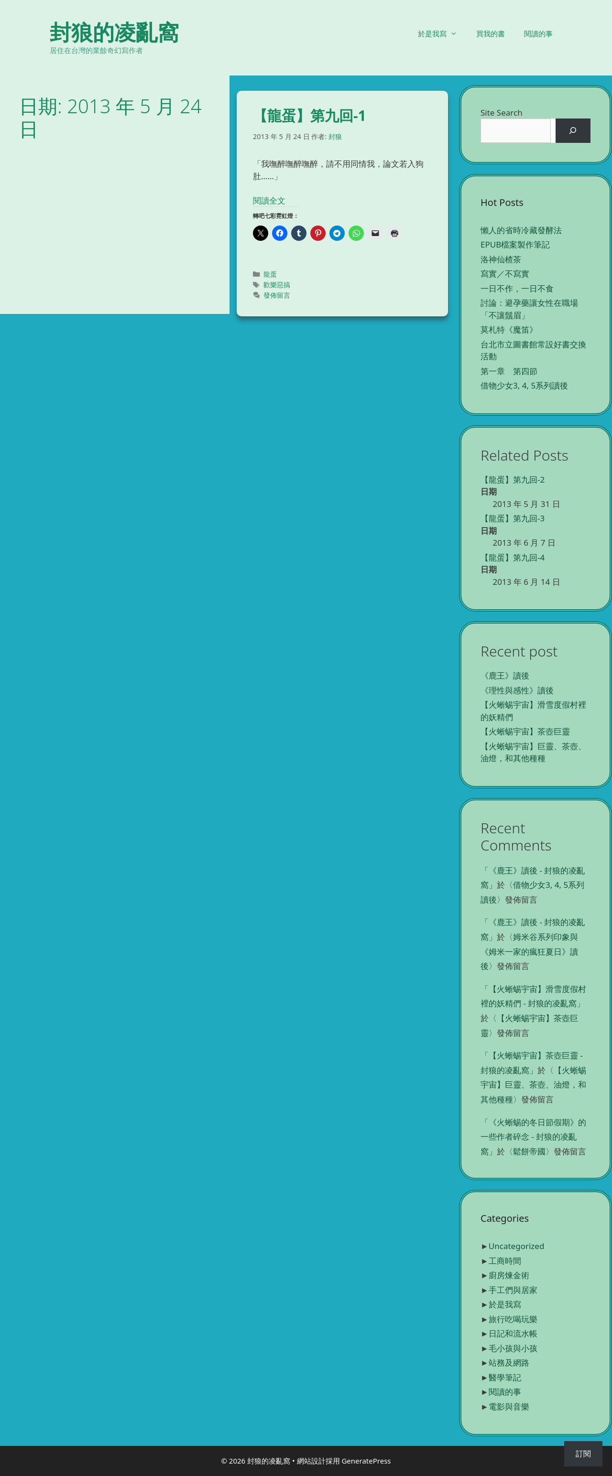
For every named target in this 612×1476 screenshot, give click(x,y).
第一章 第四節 (509, 371)
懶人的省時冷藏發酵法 (521, 230)
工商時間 (505, 1260)
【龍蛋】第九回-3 (513, 518)
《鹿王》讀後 (505, 675)
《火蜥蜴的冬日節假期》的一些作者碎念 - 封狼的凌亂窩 (533, 1137)
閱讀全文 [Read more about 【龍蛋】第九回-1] (269, 200)
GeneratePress (366, 1460)
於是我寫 (442, 33)
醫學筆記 (505, 1377)
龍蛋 (270, 274)
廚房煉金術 (509, 1275)
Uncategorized (517, 1245)
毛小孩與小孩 (513, 1348)
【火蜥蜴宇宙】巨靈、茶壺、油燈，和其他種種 (533, 1085)
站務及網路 (509, 1362)
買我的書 (490, 33)
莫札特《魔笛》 (509, 329)
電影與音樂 (509, 1406)
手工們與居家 (513, 1289)
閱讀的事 (538, 33)
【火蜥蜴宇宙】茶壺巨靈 (525, 731)
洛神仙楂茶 (501, 259)
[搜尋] (573, 131)
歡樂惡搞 (276, 284)
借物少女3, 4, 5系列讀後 (524, 385)
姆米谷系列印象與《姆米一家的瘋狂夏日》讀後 (529, 951)
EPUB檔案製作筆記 (515, 244)
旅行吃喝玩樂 (513, 1319)
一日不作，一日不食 (517, 288)
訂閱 (583, 1453)
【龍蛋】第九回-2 (513, 479)
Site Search (502, 112)
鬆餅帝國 (529, 1151)
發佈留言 (276, 295)
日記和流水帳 (513, 1333)
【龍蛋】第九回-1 (309, 115)
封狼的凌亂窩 (114, 31)
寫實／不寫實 (505, 273)
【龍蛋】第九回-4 (513, 557)
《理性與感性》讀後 (517, 690)
